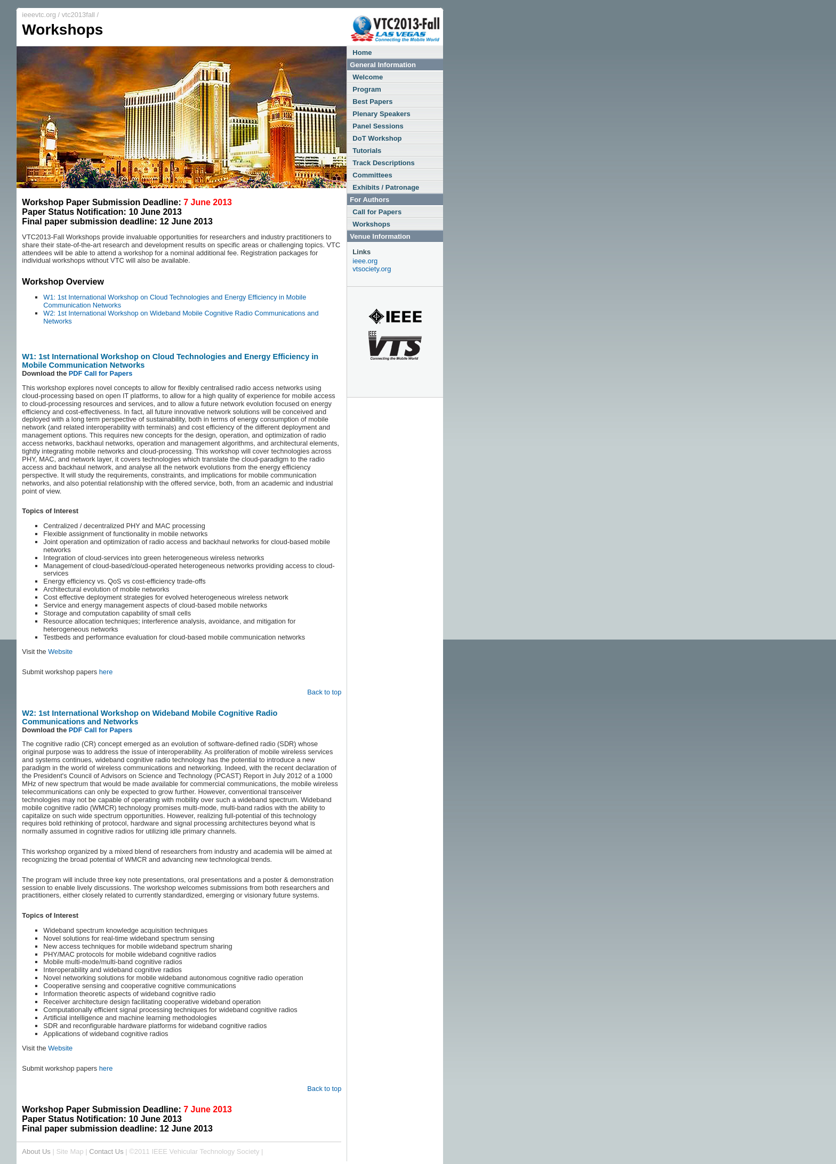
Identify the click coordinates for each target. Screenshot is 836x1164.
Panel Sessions (377, 126)
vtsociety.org (371, 269)
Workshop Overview (63, 281)
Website (60, 652)
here (106, 672)
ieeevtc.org (39, 15)
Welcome (367, 77)
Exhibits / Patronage (385, 187)
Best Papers (372, 102)
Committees (372, 175)
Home (362, 52)
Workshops (371, 224)
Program (366, 89)
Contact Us (106, 1151)
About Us (36, 1151)
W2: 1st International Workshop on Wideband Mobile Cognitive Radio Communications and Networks (180, 317)
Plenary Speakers (381, 114)
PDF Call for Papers (100, 373)
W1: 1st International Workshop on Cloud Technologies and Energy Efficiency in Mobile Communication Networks (174, 301)
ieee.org (364, 261)
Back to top (324, 692)
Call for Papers (376, 212)
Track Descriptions (383, 163)
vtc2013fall (78, 15)
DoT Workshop (376, 138)
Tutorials (366, 151)
